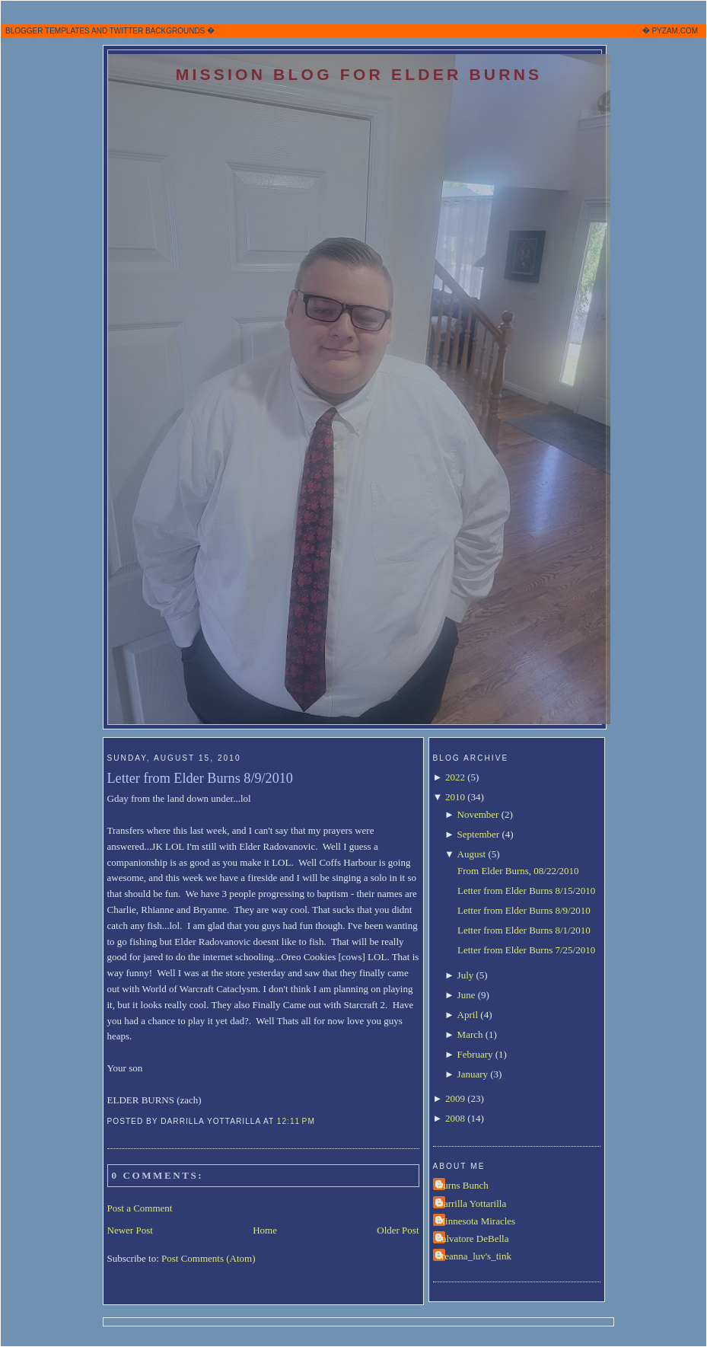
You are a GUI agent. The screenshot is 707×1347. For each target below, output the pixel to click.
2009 (455, 1098)
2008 (455, 1118)
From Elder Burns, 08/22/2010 (518, 870)
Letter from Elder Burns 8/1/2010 (524, 930)
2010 (455, 797)
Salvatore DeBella (473, 1238)
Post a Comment (140, 1208)
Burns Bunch (463, 1185)
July (465, 975)
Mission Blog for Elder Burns (359, 74)
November (478, 814)
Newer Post (130, 1230)
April (467, 1014)
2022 (455, 777)
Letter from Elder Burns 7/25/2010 (526, 950)
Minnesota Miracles (476, 1221)
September (478, 834)
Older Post (398, 1230)
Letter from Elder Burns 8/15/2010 (526, 890)
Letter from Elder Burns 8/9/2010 (200, 778)
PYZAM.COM (674, 31)
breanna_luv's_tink (474, 1256)
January (472, 1074)
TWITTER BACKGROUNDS (157, 31)
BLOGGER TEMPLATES (47, 31)
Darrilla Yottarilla (472, 1203)
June (466, 995)
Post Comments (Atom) (208, 1258)
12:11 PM (296, 1121)
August (471, 854)
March (470, 1034)
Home (265, 1230)
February (475, 1054)
